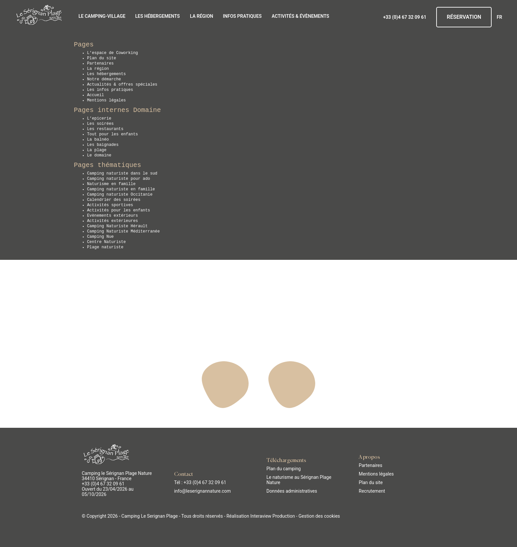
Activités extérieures (112, 221)
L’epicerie (99, 118)
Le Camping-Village (101, 16)
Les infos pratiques (110, 90)
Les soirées (100, 124)
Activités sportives (110, 205)
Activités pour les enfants (118, 210)
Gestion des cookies (319, 516)
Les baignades (103, 145)
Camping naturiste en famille (121, 189)
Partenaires (100, 63)
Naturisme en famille (111, 184)
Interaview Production (272, 516)
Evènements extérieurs (112, 215)
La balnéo (98, 139)
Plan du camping (283, 468)
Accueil (95, 95)
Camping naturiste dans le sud (122, 173)
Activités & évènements (300, 16)
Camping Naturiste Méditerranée (123, 231)
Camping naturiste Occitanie (119, 194)
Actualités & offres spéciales (122, 84)
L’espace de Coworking (112, 53)
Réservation (464, 17)
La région (201, 16)
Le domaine (99, 155)
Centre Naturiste (106, 242)
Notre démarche (104, 79)
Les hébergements (157, 16)
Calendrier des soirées (113, 200)
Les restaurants (105, 129)
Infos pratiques (242, 16)
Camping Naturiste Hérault (117, 226)
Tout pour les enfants (112, 134)
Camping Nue (100, 236)
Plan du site (101, 58)
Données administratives (291, 491)
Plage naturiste (105, 247)
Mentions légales (106, 100)
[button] (10, 540)
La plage (96, 150)
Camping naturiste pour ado (118, 179)
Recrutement (372, 491)
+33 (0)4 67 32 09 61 (404, 17)
